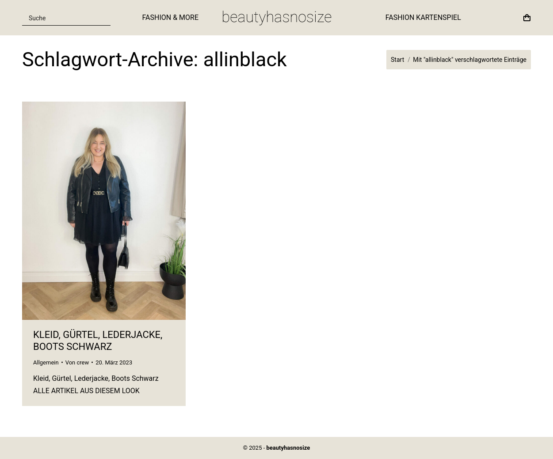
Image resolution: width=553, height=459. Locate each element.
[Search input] (61, 18)
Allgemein (46, 362)
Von (77, 362)
